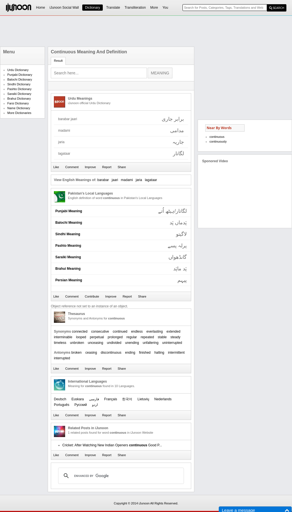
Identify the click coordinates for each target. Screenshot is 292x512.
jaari (115, 180)
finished (144, 353)
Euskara (77, 399)
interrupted (62, 358)
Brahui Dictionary (19, 98)
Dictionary (92, 8)
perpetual (97, 337)
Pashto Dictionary (19, 89)
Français (110, 399)
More (154, 8)
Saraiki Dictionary (19, 93)
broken (76, 353)
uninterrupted (172, 343)
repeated (147, 337)
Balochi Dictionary (19, 79)
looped (81, 337)
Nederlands (163, 399)
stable (162, 337)
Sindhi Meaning (67, 234)
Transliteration (135, 8)
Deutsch (60, 399)
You (165, 8)
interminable (63, 337)
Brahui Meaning (68, 269)
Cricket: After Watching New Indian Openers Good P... (112, 445)
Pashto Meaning (68, 246)
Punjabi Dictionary (19, 74)
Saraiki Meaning (68, 257)
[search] (120, 475)
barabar (103, 180)
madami (127, 180)
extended (173, 331)
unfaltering (150, 343)
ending (130, 353)
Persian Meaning (68, 280)
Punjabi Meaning (68, 211)
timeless (60, 343)
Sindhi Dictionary (19, 84)
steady (175, 337)
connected (79, 331)
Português (61, 405)
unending (132, 343)
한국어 (127, 399)
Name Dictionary (18, 108)
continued (120, 331)
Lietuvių (143, 399)
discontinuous (111, 353)
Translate (113, 8)
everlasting (155, 331)
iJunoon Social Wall (64, 8)
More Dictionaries (19, 113)
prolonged (115, 337)
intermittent (176, 353)
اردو (95, 405)
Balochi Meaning (68, 223)
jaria (139, 180)
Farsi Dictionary (18, 103)
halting (159, 353)
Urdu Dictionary (18, 70)
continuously (218, 141)
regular (131, 337)
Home (40, 8)
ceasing (91, 353)
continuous (216, 136)
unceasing (95, 343)
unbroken (77, 343)
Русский (80, 405)
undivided (114, 343)
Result (58, 60)
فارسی (94, 399)
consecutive (100, 331)
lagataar (151, 180)
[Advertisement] (146, 31)
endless (137, 331)
